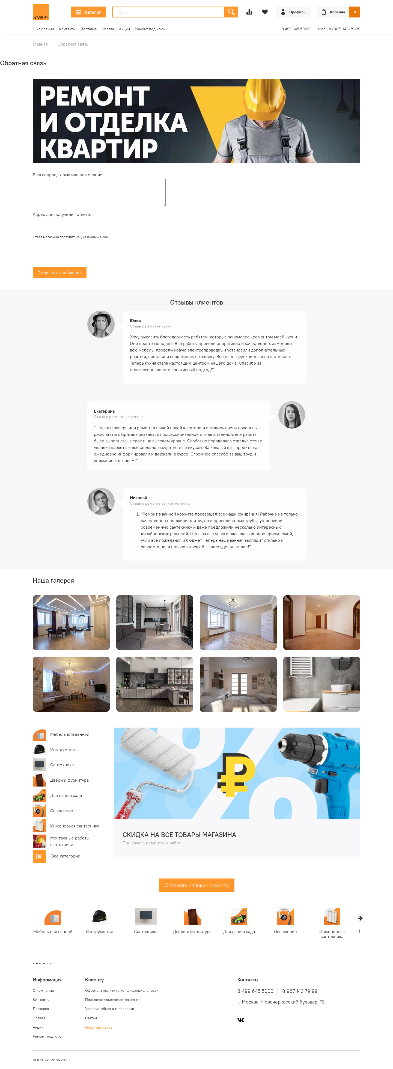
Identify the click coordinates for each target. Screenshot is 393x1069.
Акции (124, 28)
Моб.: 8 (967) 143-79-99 (339, 28)
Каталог (88, 12)
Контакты (67, 28)
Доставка (89, 28)
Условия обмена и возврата (109, 1008)
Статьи (91, 1018)
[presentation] (74, 255)
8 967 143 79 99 (300, 991)
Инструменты (101, 932)
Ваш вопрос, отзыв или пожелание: (68, 174)
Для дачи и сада (244, 932)
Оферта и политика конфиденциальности (122, 990)
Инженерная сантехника (339, 934)
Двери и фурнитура (196, 932)
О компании (43, 28)
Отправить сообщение (59, 272)
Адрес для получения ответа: (62, 214)
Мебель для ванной (53, 932)
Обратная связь (98, 1027)
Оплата (108, 28)
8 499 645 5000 (296, 28)
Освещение (292, 932)
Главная (40, 44)
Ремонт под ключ (150, 28)
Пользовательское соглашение (113, 999)
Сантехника (148, 932)
